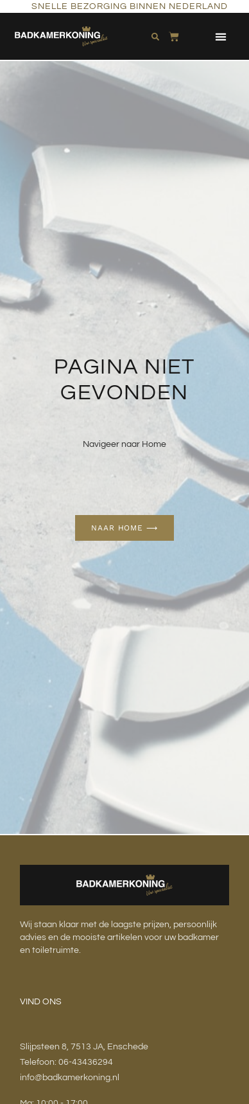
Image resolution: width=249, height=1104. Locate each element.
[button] (220, 36)
